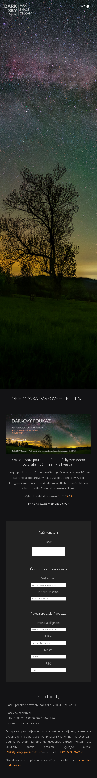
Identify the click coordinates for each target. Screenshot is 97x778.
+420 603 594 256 (71, 753)
